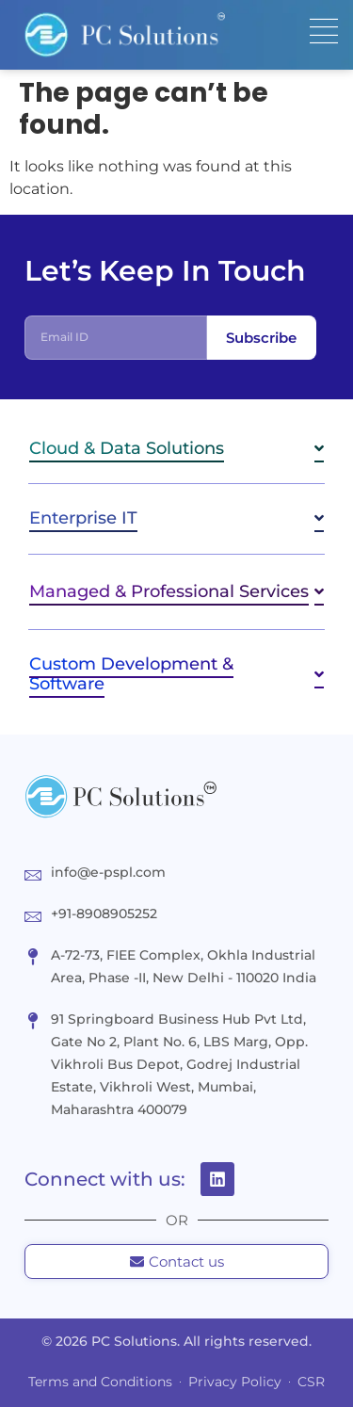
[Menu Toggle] (324, 31)
